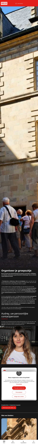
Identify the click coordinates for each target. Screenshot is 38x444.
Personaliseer (19, 392)
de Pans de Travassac (31, 288)
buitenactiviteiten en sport (10, 292)
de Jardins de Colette (26, 289)
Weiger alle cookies (19, 396)
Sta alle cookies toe (19, 388)
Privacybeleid (19, 384)
